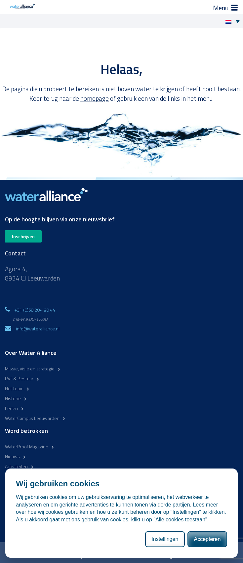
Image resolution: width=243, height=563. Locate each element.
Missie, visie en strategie (30, 368)
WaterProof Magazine (26, 446)
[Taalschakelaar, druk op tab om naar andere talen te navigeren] (234, 21)
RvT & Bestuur (19, 378)
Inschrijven (23, 236)
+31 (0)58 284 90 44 (35, 309)
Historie (13, 398)
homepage (94, 98)
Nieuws (12, 456)
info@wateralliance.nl (38, 328)
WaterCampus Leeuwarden (32, 418)
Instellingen (164, 539)
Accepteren (207, 539)
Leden (11, 408)
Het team (14, 388)
